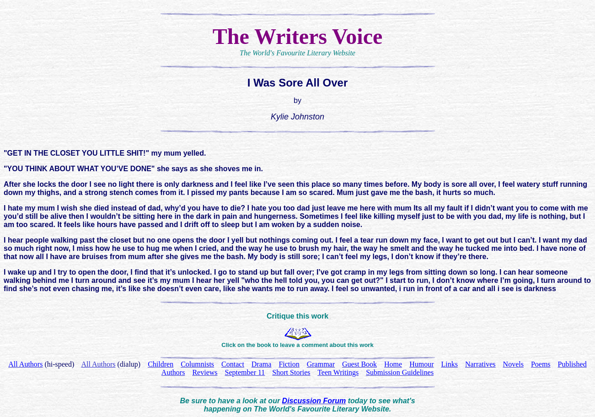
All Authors (98, 364)
